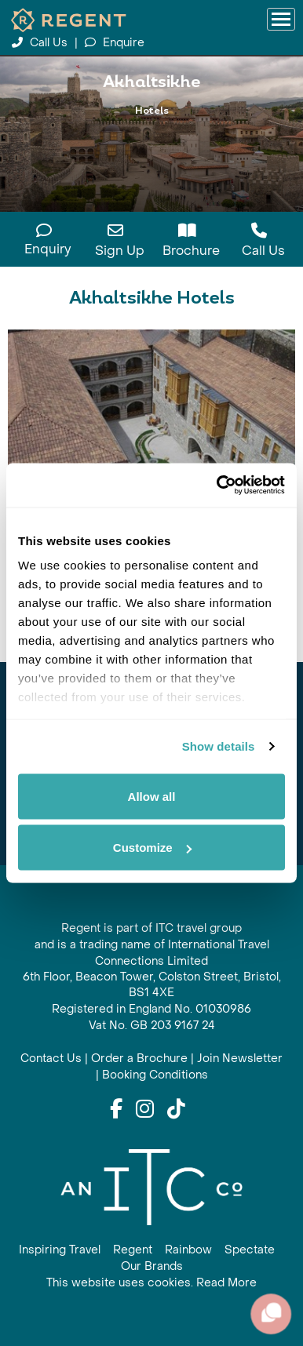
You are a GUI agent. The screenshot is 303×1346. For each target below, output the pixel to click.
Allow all (152, 795)
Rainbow (188, 1249)
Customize (152, 847)
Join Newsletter (240, 1058)
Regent (132, 1249)
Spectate (250, 1249)
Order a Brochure (139, 1058)
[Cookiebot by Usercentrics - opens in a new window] (217, 485)
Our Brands (152, 1266)
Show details (218, 746)
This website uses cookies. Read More (151, 1282)
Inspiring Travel (59, 1249)
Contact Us (51, 1058)
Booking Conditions (155, 1075)
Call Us (41, 42)
